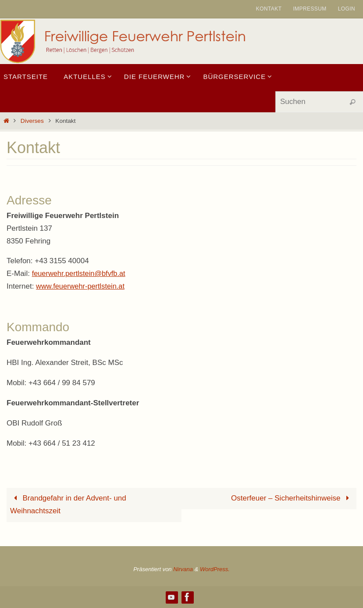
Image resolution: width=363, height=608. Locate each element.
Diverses (32, 121)
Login (346, 9)
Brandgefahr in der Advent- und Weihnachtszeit (68, 504)
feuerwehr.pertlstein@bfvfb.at (80, 273)
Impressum (309, 9)
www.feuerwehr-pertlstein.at (82, 286)
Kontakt (269, 9)
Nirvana (183, 569)
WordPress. (215, 569)
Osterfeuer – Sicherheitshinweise (292, 498)
